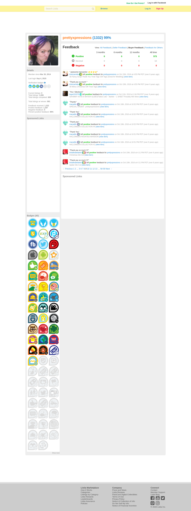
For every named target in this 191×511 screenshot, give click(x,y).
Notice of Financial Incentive (124, 506)
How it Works (86, 490)
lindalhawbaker (75, 153)
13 (96, 169)
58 (101, 169)
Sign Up (160, 8)
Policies (84, 503)
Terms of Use (118, 497)
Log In (148, 8)
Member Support (158, 492)
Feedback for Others (154, 47)
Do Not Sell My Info (120, 503)
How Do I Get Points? (135, 3)
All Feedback (105, 47)
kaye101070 (74, 94)
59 (104, 169)
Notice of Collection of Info (123, 501)
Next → (109, 169)
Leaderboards (87, 499)
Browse (104, 8)
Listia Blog (155, 494)
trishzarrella (74, 74)
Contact (154, 490)
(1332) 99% (102, 38)
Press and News (119, 490)
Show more (56, 453)
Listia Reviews (118, 492)
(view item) (128, 77)
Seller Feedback (120, 47)
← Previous (68, 169)
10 (88, 169)
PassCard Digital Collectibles (124, 494)
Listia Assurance (88, 501)
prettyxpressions (109, 74)
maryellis (72, 104)
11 (91, 169)
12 (94, 169)
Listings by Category (89, 494)
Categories (85, 492)
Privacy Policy (118, 499)
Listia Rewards (87, 497)
